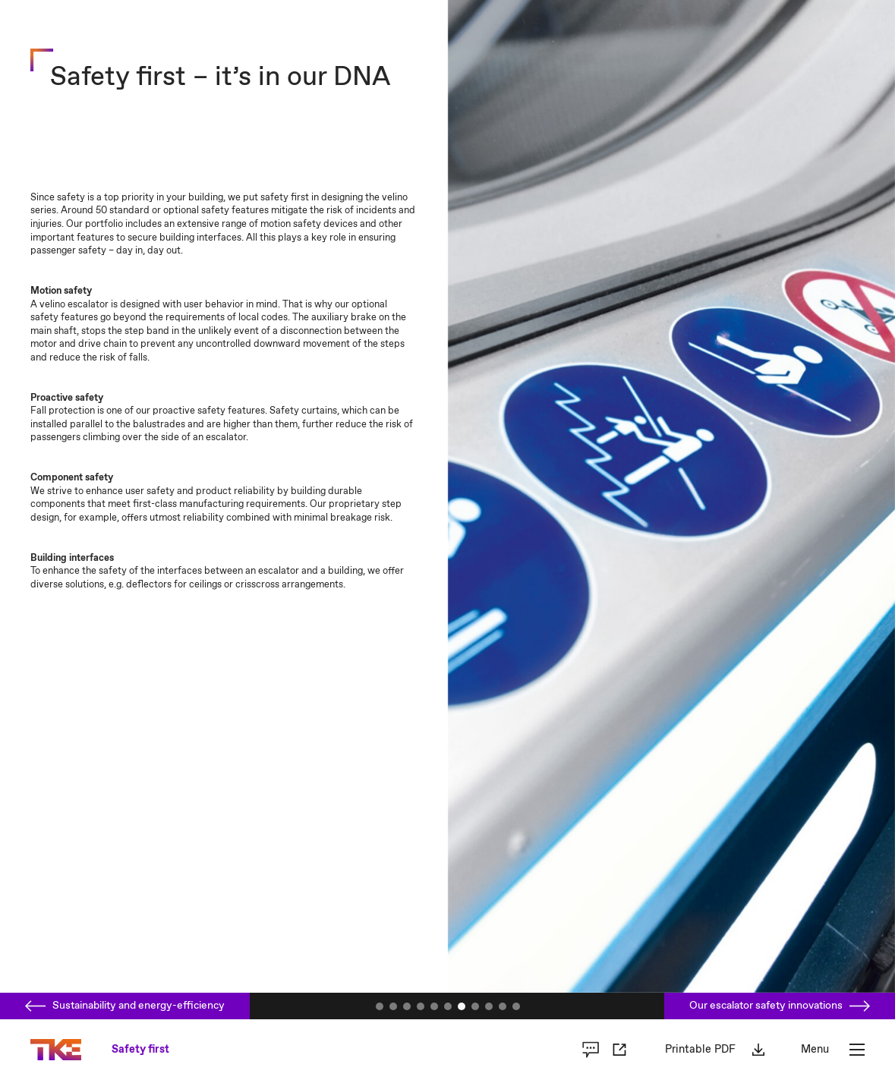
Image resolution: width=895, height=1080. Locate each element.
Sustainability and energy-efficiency (125, 1005)
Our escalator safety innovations (779, 1005)
